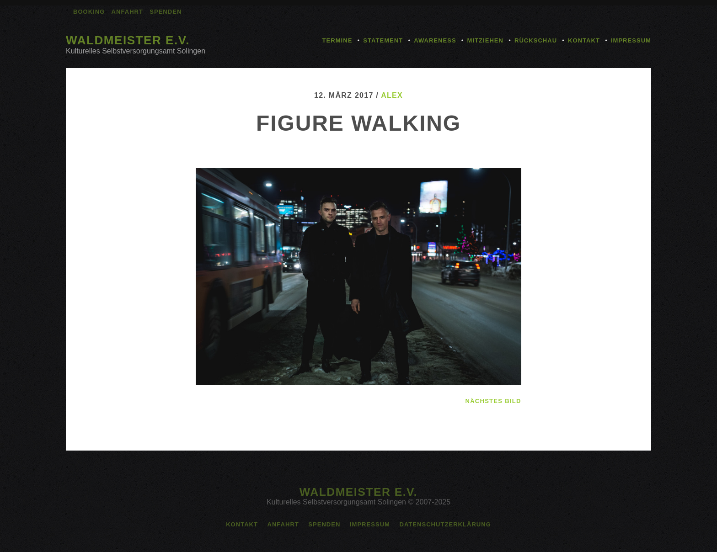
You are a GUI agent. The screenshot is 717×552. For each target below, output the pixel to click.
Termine (337, 40)
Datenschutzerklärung (445, 524)
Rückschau (535, 40)
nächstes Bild (493, 401)
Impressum (631, 40)
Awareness (435, 40)
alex (392, 95)
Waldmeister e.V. (128, 40)
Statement (383, 40)
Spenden (166, 11)
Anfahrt (127, 11)
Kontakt (584, 40)
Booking (89, 11)
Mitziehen (485, 40)
